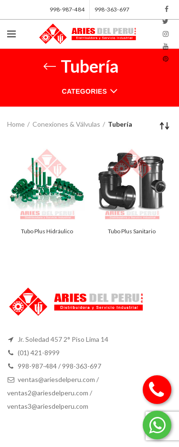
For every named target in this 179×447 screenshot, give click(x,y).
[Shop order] (165, 126)
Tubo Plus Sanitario (132, 231)
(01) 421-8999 (39, 353)
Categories (84, 91)
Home (16, 124)
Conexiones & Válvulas (66, 124)
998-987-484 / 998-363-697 (59, 366)
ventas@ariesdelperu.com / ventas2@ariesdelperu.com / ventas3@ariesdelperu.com (53, 392)
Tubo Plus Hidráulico (47, 231)
